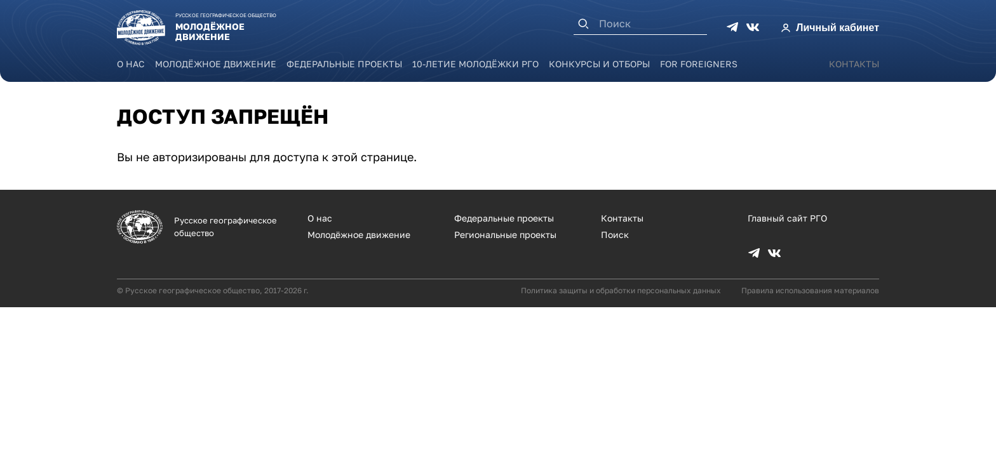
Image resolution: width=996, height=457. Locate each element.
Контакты (854, 63)
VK (753, 27)
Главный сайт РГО (787, 218)
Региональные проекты (505, 234)
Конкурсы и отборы (599, 63)
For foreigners (698, 63)
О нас (131, 63)
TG (732, 27)
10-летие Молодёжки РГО (475, 63)
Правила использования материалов (810, 290)
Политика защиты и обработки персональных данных (621, 290)
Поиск (615, 234)
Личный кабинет (837, 27)
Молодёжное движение (215, 63)
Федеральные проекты (344, 63)
